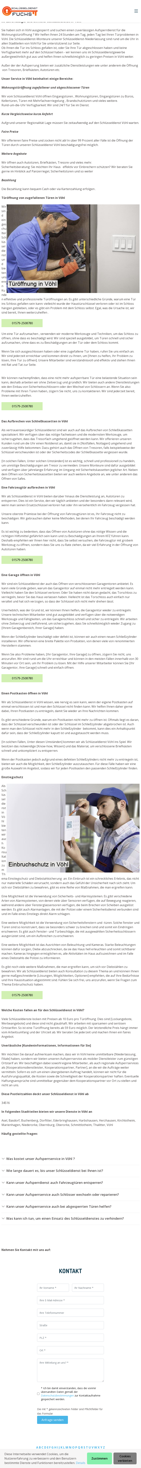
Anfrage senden (52, 1420)
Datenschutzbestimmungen (58, 1395)
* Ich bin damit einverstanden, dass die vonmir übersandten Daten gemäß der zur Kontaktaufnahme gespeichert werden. (70, 1393)
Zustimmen (99, 1458)
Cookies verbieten (125, 1458)
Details (80, 1463)
